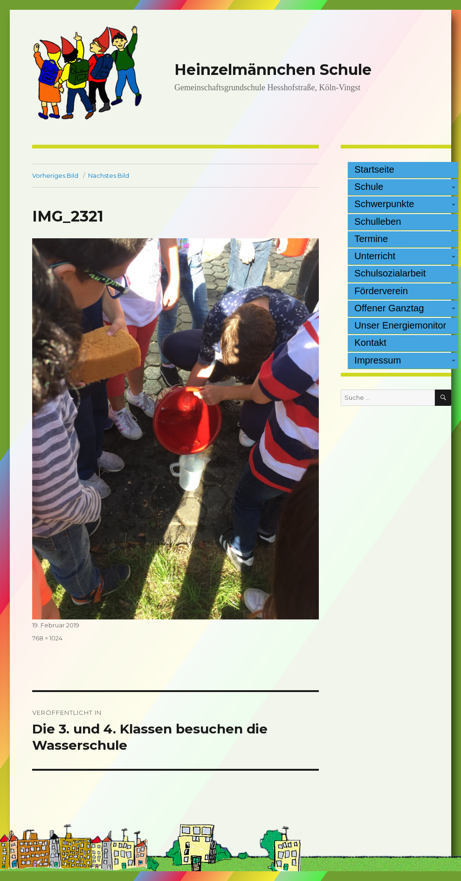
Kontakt (370, 342)
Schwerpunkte (384, 204)
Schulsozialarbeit (390, 273)
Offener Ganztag (389, 308)
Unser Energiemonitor (400, 325)
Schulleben (377, 221)
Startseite (374, 169)
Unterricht (374, 256)
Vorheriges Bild (55, 175)
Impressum (377, 360)
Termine (371, 239)
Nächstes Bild (108, 175)
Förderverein (381, 291)
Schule (368, 187)
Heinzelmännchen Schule (273, 70)
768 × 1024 (47, 638)
